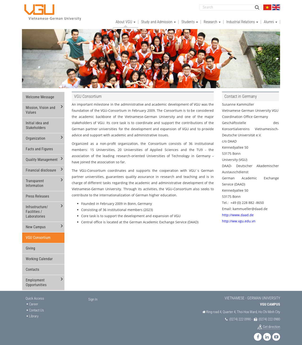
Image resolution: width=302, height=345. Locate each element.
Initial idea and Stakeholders (37, 122)
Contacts (32, 266)
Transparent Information (35, 180)
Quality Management (42, 157)
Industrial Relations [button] (242, 19)
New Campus (36, 224)
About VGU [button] (125, 19)
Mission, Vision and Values (40, 107)
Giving (30, 245)
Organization (35, 135)
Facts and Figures (39, 146)
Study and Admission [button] (158, 19)
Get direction (271, 324)
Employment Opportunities (36, 279)
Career (33, 301)
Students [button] (189, 19)
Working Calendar (39, 256)
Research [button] (212, 19)
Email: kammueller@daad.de (245, 206)
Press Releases (37, 193)
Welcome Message (40, 94)
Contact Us (36, 307)
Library (33, 313)
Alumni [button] (270, 19)
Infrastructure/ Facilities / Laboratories (37, 209)
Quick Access (34, 295)
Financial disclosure (41, 167)
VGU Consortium (38, 235)
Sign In (92, 296)
